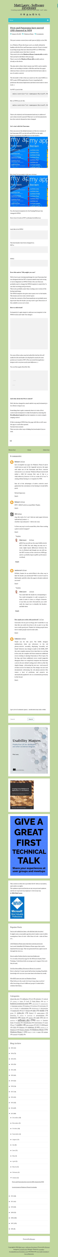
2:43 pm (22, 502)
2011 (12, 1201)
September (15, 1134)
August (14, 1139)
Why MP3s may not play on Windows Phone (23, 978)
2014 (12, 1108)
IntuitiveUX (15, 1011)
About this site (14, 999)
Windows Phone (29, 34)
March (14, 1167)
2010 (12, 1207)
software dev (24, 1020)
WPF (34, 1032)
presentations (40, 1015)
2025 (12, 1048)
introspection (44, 1008)
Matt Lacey (22, 540)
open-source (41, 1013)
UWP (37, 1025)
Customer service (17, 1006)
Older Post (46, 450)
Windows (22, 1027)
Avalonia (15, 1001)
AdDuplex (25, 999)
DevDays (34, 1006)
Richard (17, 461)
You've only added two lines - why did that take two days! (26, 931)
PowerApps (29, 1015)
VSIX (14, 1027)
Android (46, 999)
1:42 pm (31, 591)
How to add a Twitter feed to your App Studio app (25, 956)
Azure (21, 1001)
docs (11, 1008)
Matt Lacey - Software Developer (29, 6)
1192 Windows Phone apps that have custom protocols (26, 944)
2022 (12, 1064)
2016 (12, 1097)
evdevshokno (25, 1008)
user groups (29, 1025)
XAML (21, 1034)
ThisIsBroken (27, 1023)
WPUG (38, 40)
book (27, 1001)
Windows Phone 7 (16, 1032)
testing (18, 1023)
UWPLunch (44, 1025)
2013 (12, 1113)
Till (16, 514)
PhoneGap (13, 1015)
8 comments (40, 34)
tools (46, 1023)
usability (19, 1025)
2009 (12, 1212)
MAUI (28, 1011)
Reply (16, 496)
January (14, 1178)
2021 (12, 1070)
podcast (21, 1015)
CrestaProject (23, 1249)
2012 (12, 1196)
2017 (12, 1091)
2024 (12, 1053)
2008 (12, 1218)
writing (46, 1032)
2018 (12, 1086)
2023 (12, 1059)
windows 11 (43, 1027)
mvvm (11, 1013)
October (14, 1128)
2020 (12, 1075)
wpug (39, 1032)
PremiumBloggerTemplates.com (18, 1252)
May (13, 1156)
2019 (12, 1081)
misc (34, 1011)
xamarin (15, 1034)
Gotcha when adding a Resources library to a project (25, 968)
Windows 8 (13, 1030)
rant (37, 1018)
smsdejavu (12, 1020)
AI (32, 999)
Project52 (13, 1018)
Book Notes (36, 1001)
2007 (12, 1223)
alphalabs (38, 999)
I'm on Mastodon (29, 1254)
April (13, 1161)
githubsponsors (35, 1008)
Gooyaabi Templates (42, 1252)
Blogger (32, 1239)
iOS (23, 1011)
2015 (12, 1102)
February (15, 1172)
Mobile (42, 1011)
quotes (31, 1018)
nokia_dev (20, 1013)
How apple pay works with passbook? (27, 619)
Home (29, 450)
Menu (29, 20)
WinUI (29, 1032)
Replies (18, 536)
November (15, 1123)
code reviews (35, 1003)
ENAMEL (17, 1008)
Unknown (18, 638)
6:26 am (24, 570)
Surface (38, 1020)
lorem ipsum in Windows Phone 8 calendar (24, 1187)
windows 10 (32, 1027)
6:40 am (23, 638)
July (13, 1145)
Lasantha (41, 1249)
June (13, 1150)
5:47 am (41, 619)
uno (13, 1025)
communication (44, 1003)
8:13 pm (31, 540)
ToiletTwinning (38, 1023)
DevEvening (42, 1006)
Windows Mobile (24, 1030)
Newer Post (12, 450)
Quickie (23, 1018)
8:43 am (19, 514)
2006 (12, 1229)
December (15, 1117)
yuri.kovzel (18, 570)
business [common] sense (19, 1004)
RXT (44, 1018)
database (27, 1006)
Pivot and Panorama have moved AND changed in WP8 (27, 29)
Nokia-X (31, 1013)
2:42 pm (22, 461)
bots (45, 1001)
